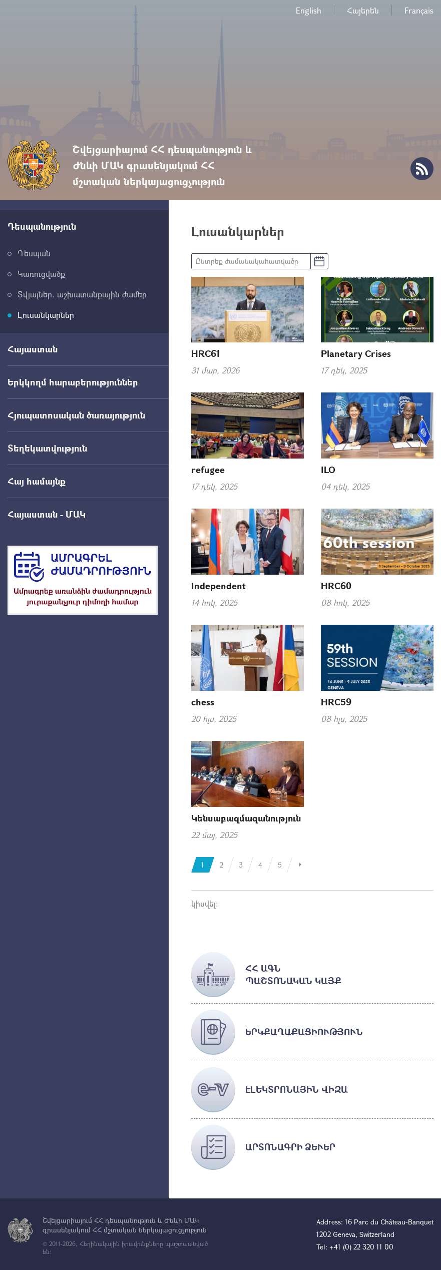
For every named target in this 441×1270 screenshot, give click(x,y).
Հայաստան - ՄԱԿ (47, 514)
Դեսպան (34, 253)
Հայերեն (363, 10)
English (308, 10)
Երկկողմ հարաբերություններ (73, 382)
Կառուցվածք (41, 273)
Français (418, 10)
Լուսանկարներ (46, 314)
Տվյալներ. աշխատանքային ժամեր (82, 294)
